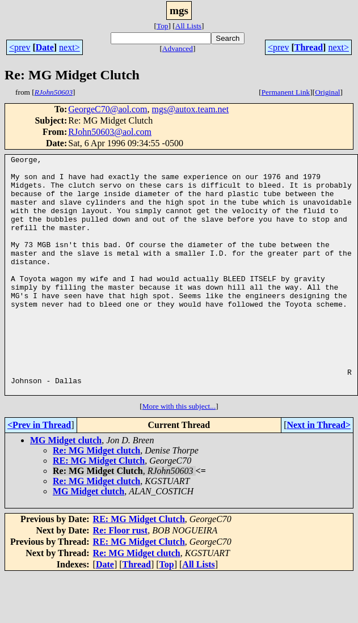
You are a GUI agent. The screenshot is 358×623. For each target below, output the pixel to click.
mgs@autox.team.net (190, 109)
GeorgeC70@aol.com (107, 109)
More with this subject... (179, 454)
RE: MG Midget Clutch (99, 508)
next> (69, 47)
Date (45, 47)
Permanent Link (286, 92)
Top (163, 26)
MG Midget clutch (66, 488)
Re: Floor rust (120, 578)
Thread (308, 47)
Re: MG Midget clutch (96, 498)
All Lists (188, 26)
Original (327, 92)
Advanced (177, 48)
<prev (19, 47)
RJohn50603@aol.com (109, 132)
